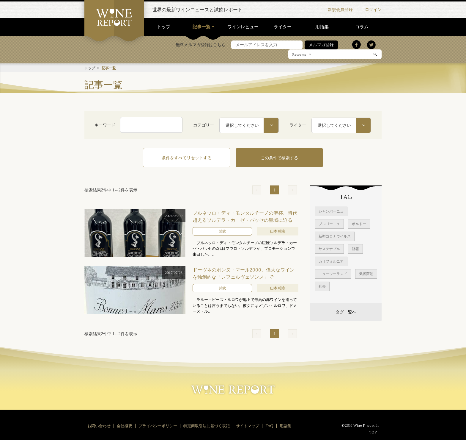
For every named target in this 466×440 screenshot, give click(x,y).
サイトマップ (247, 425)
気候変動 (366, 273)
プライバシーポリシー (157, 425)
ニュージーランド (333, 273)
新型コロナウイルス (335, 235)
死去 (322, 285)
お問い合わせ (99, 425)
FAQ (269, 425)
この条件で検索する (271, 157)
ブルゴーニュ (329, 223)
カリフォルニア (331, 260)
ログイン (373, 9)
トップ (163, 26)
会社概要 (124, 425)
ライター (283, 26)
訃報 (355, 248)
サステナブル (329, 248)
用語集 (322, 26)
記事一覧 (201, 26)
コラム (362, 26)
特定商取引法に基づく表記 (206, 425)
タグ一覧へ (346, 311)
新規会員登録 (340, 9)
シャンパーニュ (331, 210)
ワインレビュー (243, 26)
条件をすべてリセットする (194, 157)
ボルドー (359, 223)
